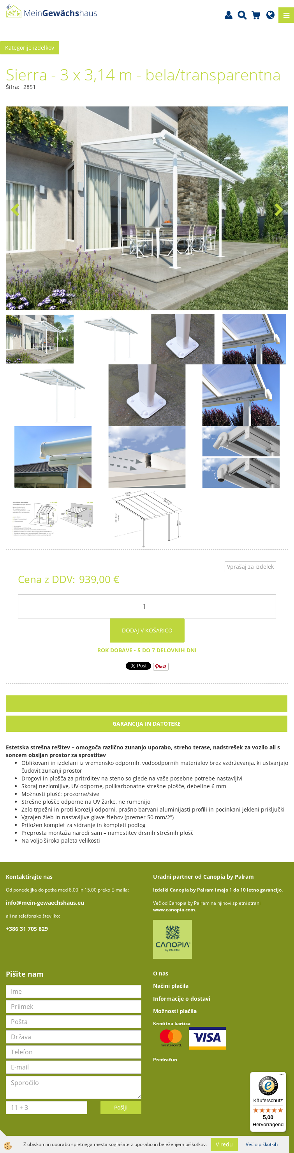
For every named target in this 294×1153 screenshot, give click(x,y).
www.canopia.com (174, 909)
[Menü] (281, 1076)
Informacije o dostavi (181, 998)
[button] (278, 210)
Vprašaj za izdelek (250, 566)
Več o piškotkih (262, 1144)
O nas (160, 973)
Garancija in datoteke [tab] (147, 723)
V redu (224, 1144)
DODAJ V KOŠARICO (147, 630)
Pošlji (121, 1107)
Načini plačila (170, 985)
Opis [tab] (146, 703)
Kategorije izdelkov (29, 47)
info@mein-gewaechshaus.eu (45, 902)
